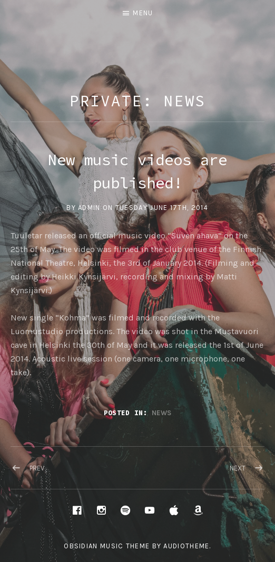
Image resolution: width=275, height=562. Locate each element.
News (161, 413)
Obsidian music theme (107, 546)
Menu (143, 13)
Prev (37, 468)
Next (237, 468)
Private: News (138, 101)
